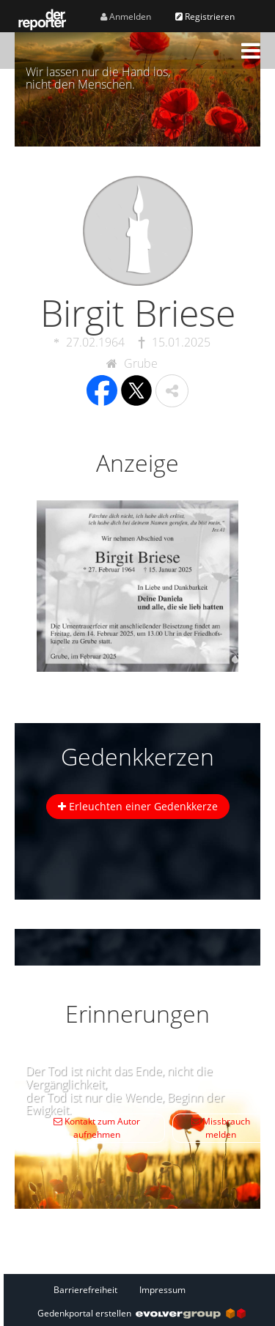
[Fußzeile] (142, 1289)
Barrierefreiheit (85, 1290)
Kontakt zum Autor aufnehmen (97, 1128)
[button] (251, 50)
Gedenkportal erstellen (141, 1313)
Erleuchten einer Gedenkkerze (138, 806)
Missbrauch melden (220, 1128)
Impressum (162, 1290)
